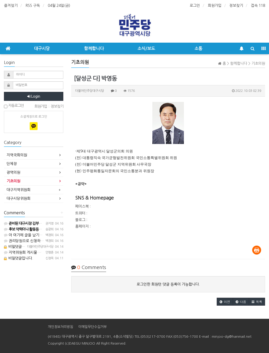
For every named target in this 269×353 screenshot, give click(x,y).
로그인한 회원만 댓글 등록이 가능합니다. (168, 284)
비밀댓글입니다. (18, 246)
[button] (225, 302)
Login (33, 96)
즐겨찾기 (11, 5)
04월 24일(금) (59, 5)
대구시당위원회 (18, 198)
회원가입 (214, 5)
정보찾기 (236, 5)
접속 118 (258, 5)
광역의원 (13, 172)
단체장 (12, 164)
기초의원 (13, 181)
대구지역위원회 (18, 190)
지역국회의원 (17, 155)
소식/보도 (146, 48)
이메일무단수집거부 (92, 327)
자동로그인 (14, 106)
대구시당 (42, 48)
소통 (198, 48)
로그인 (195, 5)
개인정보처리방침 (60, 327)
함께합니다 (94, 48)
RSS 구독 (32, 5)
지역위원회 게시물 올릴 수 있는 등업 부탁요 (40, 252)
